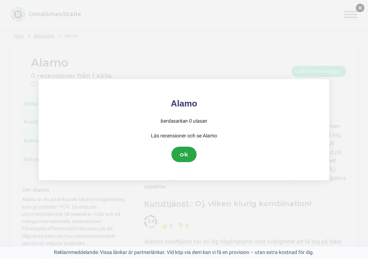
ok (184, 154)
